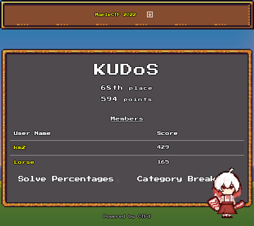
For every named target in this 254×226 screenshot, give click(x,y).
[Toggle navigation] (150, 14)
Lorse (24, 162)
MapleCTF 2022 (115, 14)
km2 (20, 148)
